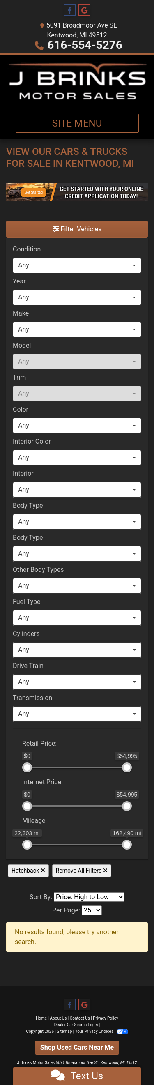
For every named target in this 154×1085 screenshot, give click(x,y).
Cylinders (26, 634)
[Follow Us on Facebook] (70, 10)
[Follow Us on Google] (84, 10)
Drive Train (28, 666)
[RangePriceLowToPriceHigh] (17, 739)
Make (21, 313)
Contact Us (80, 1018)
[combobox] (77, 265)
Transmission (32, 698)
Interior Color (32, 441)
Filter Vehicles (77, 229)
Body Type (28, 505)
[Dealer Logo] (77, 81)
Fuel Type (27, 602)
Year (19, 281)
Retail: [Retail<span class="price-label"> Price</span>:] (39, 743)
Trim (19, 377)
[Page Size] (92, 910)
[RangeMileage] (17, 817)
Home (41, 1018)
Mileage (33, 821)
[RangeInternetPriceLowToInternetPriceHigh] (17, 778)
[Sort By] (89, 897)
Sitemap (64, 1031)
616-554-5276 (84, 45)
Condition (27, 249)
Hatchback (28, 870)
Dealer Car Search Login (76, 1025)
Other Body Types (38, 570)
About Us (58, 1018)
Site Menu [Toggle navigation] (77, 123)
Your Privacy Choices (101, 1031)
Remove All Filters (82, 870)
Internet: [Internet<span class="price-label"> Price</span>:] (42, 782)
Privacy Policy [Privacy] (105, 1018)
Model (22, 345)
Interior (23, 473)
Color (20, 409)
